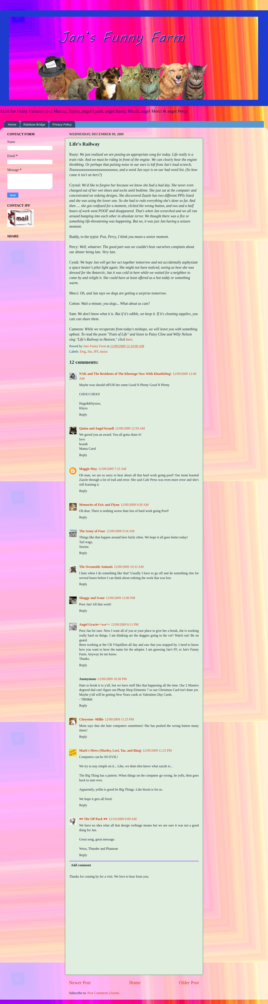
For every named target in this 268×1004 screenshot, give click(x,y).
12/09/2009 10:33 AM (129, 567)
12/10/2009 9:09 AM (123, 819)
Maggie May (88, 469)
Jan (89, 351)
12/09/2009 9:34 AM (120, 531)
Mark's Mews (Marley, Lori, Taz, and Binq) (110, 750)
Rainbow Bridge (34, 124)
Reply (83, 415)
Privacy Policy (62, 124)
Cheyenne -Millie (91, 719)
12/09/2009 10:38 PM (112, 679)
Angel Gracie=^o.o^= (94, 624)
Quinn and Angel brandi (96, 428)
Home (12, 124)
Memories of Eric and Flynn (99, 505)
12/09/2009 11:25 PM (119, 719)
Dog (83, 351)
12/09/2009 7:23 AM (112, 469)
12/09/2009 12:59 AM (130, 428)
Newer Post (80, 982)
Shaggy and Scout (92, 598)
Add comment (81, 865)
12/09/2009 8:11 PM (125, 624)
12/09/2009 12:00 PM (120, 598)
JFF (95, 351)
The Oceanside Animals (96, 567)
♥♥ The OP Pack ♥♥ (93, 819)
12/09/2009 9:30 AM (135, 505)
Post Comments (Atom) (103, 993)
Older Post (189, 982)
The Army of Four (92, 531)
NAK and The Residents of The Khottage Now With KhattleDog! (125, 374)
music (104, 351)
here (129, 339)
